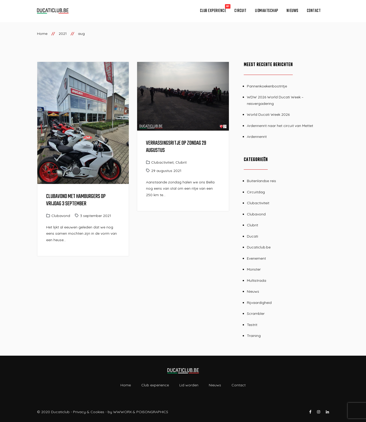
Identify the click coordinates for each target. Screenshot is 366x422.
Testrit (252, 324)
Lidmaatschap (266, 11)
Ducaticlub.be (259, 247)
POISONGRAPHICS (152, 412)
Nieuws (292, 11)
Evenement (256, 258)
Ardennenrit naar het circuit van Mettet (280, 125)
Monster (254, 269)
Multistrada (256, 280)
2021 (63, 33)
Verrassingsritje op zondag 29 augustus (176, 147)
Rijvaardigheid (259, 302)
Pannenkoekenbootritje (267, 86)
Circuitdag (256, 192)
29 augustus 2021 (166, 170)
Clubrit (181, 162)
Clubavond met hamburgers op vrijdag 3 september (76, 200)
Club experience (213, 11)
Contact (314, 11)
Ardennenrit (257, 136)
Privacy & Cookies (88, 412)
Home (42, 33)
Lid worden (188, 385)
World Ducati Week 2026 (268, 114)
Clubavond (60, 215)
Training (254, 335)
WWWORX (122, 412)
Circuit (240, 11)
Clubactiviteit (162, 162)
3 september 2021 (95, 215)
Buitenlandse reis (261, 180)
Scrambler (256, 313)
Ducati (252, 236)
